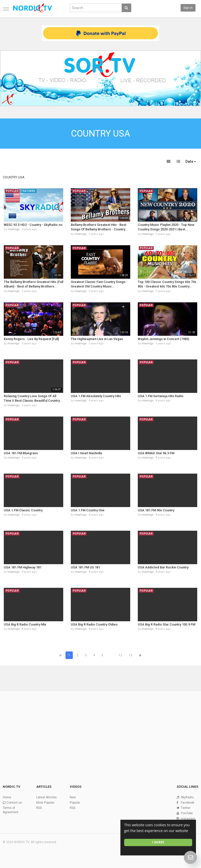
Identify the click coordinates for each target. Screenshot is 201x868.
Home (7, 797)
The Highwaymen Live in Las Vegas (97, 339)
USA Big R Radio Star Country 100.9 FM (166, 624)
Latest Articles (46, 797)
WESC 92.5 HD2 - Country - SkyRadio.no (33, 225)
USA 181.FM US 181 (85, 567)
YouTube (187, 813)
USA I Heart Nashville (86, 453)
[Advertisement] (100, 729)
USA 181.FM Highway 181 (22, 567)
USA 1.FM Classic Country (23, 510)
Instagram (188, 818)
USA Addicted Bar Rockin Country (163, 567)
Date (190, 161)
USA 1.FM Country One (88, 510)
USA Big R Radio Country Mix (25, 624)
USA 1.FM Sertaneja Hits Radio (160, 396)
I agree (158, 842)
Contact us (14, 802)
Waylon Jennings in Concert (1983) (163, 339)
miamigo (14, 229)
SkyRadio (187, 797)
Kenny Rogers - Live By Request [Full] (31, 339)
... (111, 655)
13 (130, 655)
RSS (39, 808)
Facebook (187, 802)
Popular (75, 802)
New (73, 797)
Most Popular (45, 802)
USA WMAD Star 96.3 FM (156, 453)
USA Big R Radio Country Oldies (94, 624)
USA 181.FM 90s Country (156, 510)
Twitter (185, 808)
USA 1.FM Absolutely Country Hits (96, 396)
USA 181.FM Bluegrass (21, 453)
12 (120, 655)
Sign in (188, 8)
